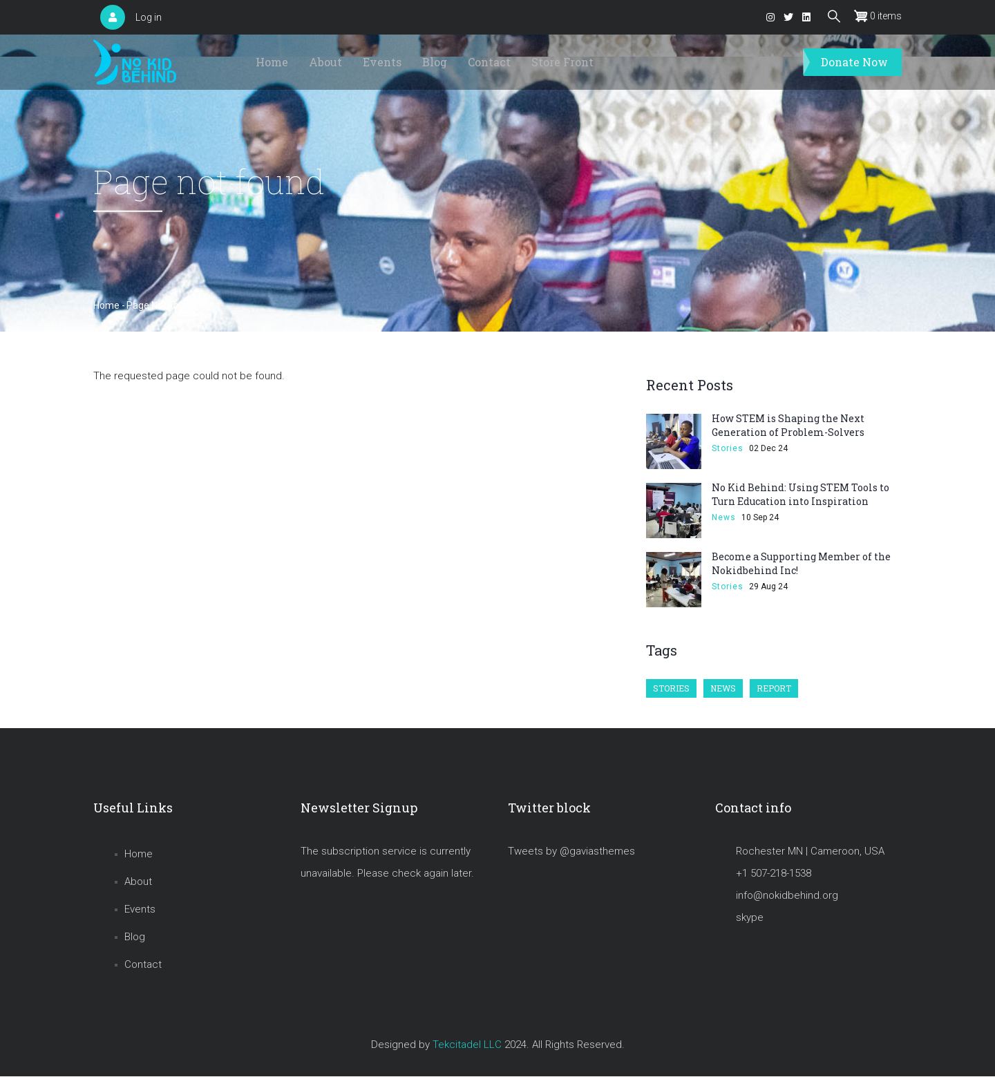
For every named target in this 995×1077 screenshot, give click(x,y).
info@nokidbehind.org (787, 895)
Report (774, 688)
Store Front (562, 62)
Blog (434, 62)
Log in (148, 17)
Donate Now (854, 62)
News (724, 517)
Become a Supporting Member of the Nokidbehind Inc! (801, 563)
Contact (489, 62)
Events (382, 62)
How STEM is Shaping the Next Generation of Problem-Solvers (788, 425)
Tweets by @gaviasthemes (571, 851)
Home (272, 62)
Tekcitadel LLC (467, 1044)
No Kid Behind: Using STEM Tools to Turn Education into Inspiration (800, 494)
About (325, 62)
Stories (727, 448)
